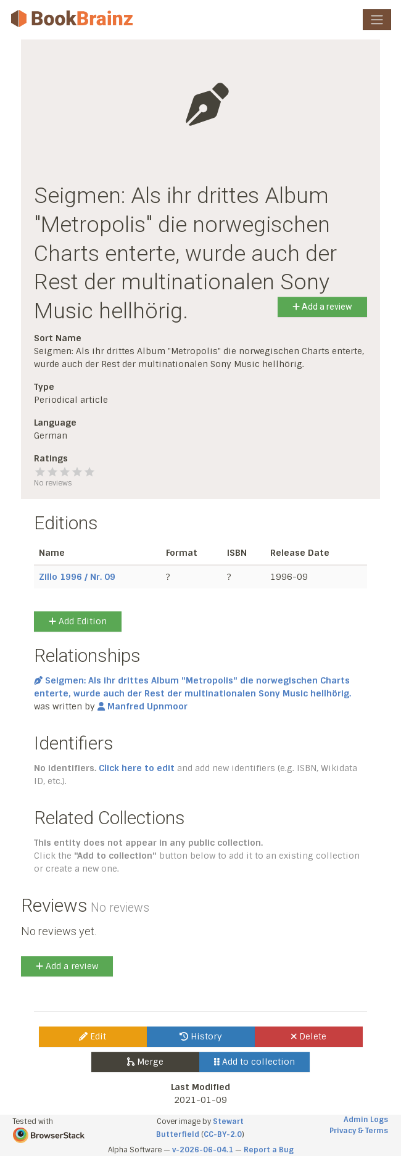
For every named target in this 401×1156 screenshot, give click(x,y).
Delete (309, 1036)
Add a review (322, 307)
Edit (92, 1036)
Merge (145, 1061)
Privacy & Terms (358, 1131)
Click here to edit (137, 768)
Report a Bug (269, 1150)
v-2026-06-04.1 (202, 1150)
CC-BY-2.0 (223, 1134)
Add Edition (78, 621)
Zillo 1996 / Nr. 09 (77, 576)
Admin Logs (366, 1120)
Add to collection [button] (254, 1061)
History (201, 1036)
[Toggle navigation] (377, 19)
